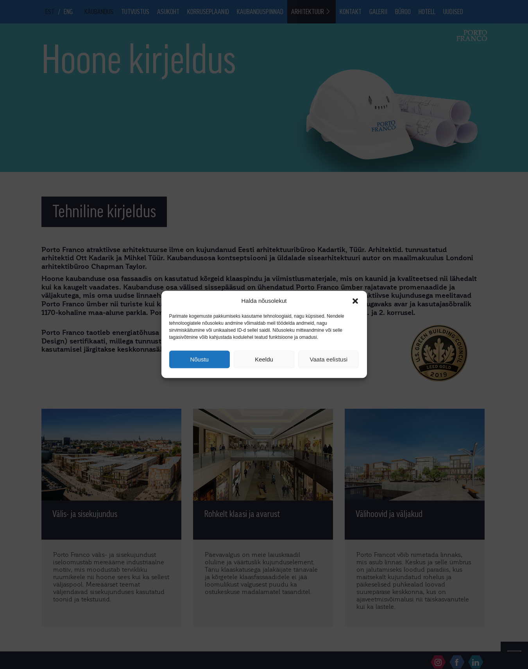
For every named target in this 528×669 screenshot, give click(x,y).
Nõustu (199, 359)
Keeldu (264, 359)
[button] (355, 301)
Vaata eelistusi (328, 359)
